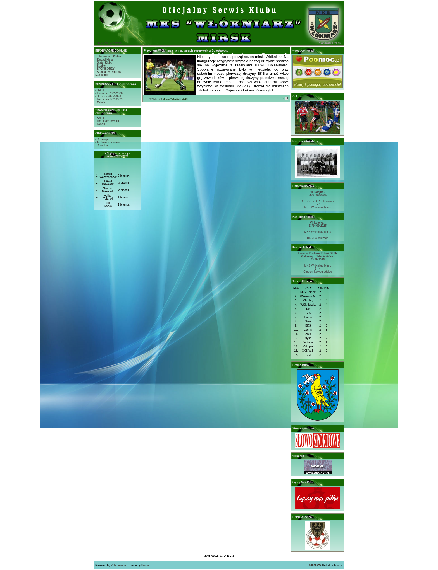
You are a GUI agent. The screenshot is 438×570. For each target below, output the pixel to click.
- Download (102, 145)
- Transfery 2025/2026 (109, 93)
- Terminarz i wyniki (107, 120)
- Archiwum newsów (107, 142)
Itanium (146, 565)
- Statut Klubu (103, 62)
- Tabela (100, 102)
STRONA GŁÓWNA (109, 43)
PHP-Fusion (118, 565)
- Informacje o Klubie (108, 56)
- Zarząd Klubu (104, 59)
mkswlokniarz (154, 98)
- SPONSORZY (105, 68)
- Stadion (100, 65)
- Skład (99, 90)
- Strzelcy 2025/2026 (108, 96)
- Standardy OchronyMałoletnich (108, 73)
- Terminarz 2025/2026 (109, 99)
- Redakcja (102, 139)
